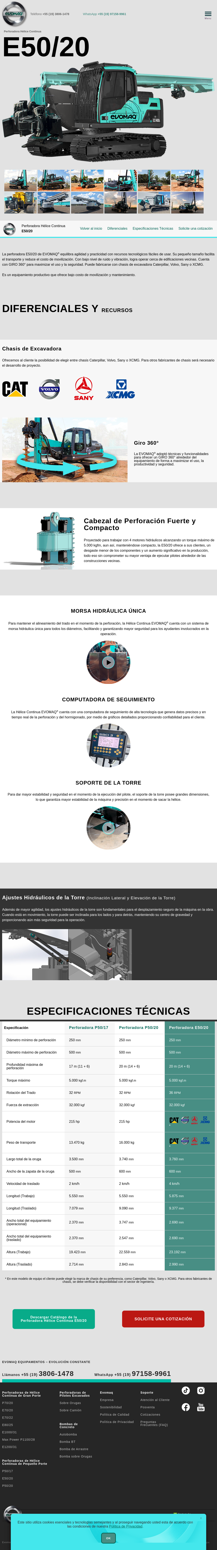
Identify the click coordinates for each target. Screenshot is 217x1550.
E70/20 (7, 1410)
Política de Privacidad (117, 1422)
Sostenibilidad (111, 1407)
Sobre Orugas (70, 1403)
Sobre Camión (71, 1410)
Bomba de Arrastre (74, 1449)
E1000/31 (9, 1432)
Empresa (107, 1400)
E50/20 (7, 1478)
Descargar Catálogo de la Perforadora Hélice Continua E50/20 (54, 1318)
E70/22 (7, 1417)
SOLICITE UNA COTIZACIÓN (163, 1319)
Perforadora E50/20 (188, 1027)
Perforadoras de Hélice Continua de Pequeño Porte (24, 1462)
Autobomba (68, 1434)
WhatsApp (104, 14)
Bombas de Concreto (69, 1425)
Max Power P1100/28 (18, 1439)
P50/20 (7, 1485)
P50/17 (7, 1471)
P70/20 (7, 1403)
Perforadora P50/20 (138, 1027)
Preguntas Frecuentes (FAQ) (154, 1423)
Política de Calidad (114, 1414)
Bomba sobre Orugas (76, 1456)
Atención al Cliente (155, 1400)
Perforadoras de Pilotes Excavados (75, 1394)
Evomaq (106, 1392)
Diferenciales (117, 228)
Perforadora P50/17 (88, 1027)
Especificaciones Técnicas (153, 228)
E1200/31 (9, 1447)
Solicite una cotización (196, 228)
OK (108, 1538)
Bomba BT (68, 1441)
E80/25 (7, 1425)
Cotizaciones (150, 1414)
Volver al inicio (91, 228)
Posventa (147, 1407)
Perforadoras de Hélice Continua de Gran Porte (21, 1394)
